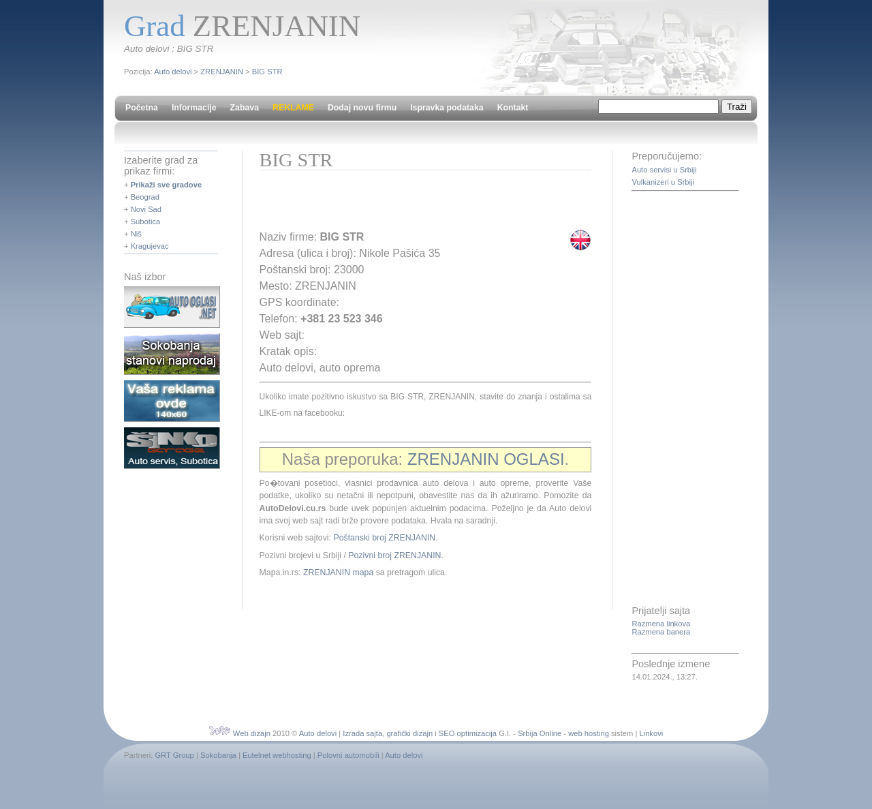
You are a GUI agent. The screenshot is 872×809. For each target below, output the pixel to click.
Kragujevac (150, 246)
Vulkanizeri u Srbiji (663, 182)
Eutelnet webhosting (277, 755)
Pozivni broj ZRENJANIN (394, 555)
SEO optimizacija (468, 733)
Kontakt (513, 107)
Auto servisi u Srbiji (664, 170)
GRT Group (174, 755)
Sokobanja (218, 755)
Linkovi (651, 733)
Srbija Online (539, 733)
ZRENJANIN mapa (338, 572)
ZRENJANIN (221, 71)
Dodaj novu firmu (362, 107)
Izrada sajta (362, 733)
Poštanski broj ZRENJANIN (384, 538)
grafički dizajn (409, 733)
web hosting (588, 733)
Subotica (146, 221)
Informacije (194, 107)
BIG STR (267, 71)
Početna (141, 107)
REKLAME (293, 107)
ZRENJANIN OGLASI (486, 459)
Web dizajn (251, 733)
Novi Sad (146, 209)
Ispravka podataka (446, 107)
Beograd (145, 197)
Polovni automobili (348, 755)
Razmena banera (661, 632)
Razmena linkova (661, 624)
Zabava (244, 107)
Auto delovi (172, 71)
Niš (136, 234)
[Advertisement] (419, 204)
